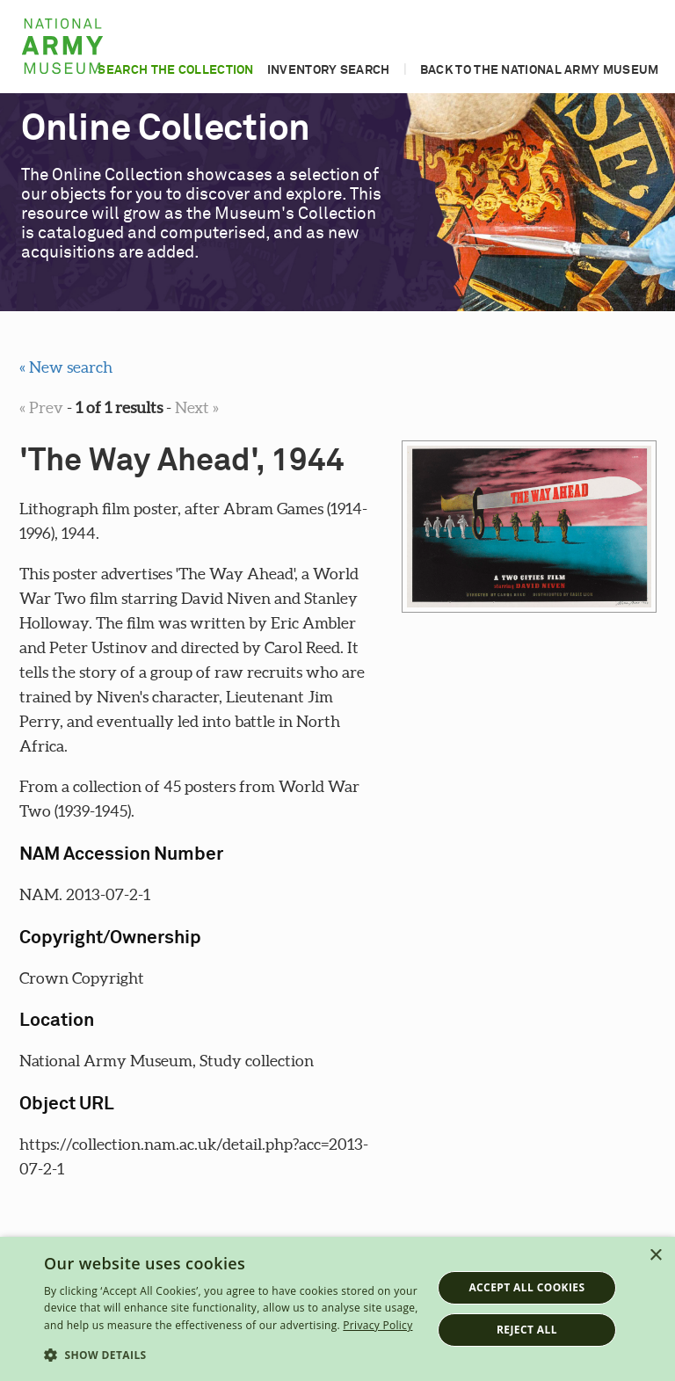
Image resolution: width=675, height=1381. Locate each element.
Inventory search (328, 70)
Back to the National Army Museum (539, 70)
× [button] (655, 1255)
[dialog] (337, 1309)
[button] (232, 1355)
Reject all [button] (527, 1329)
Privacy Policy (377, 1325)
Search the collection (175, 70)
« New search (65, 367)
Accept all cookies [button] (526, 1287)
